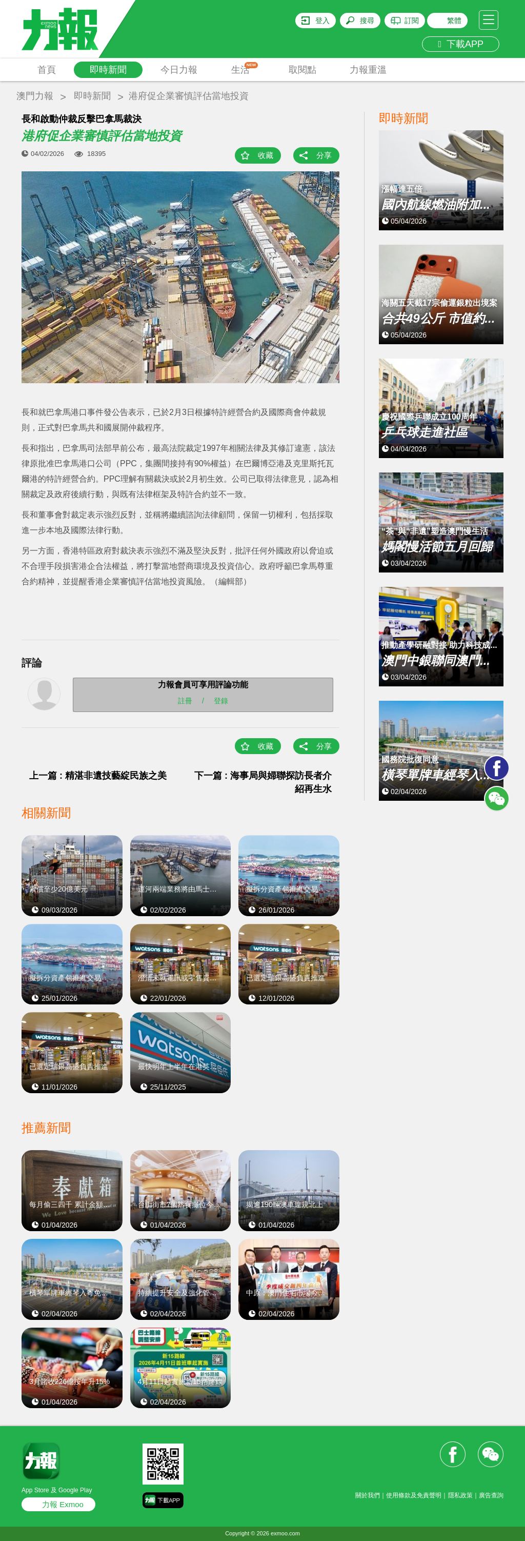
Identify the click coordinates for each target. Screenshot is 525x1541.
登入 (322, 20)
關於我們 (367, 1495)
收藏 (265, 155)
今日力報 (178, 70)
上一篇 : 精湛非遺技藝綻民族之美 (98, 775)
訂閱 (412, 20)
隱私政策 (460, 1495)
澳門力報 (34, 96)
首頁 (46, 70)
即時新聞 (108, 70)
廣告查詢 (491, 1495)
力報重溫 (368, 70)
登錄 (221, 701)
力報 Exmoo (63, 1504)
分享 (324, 155)
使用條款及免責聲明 (413, 1495)
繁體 (454, 20)
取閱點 (302, 70)
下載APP (460, 44)
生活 (244, 68)
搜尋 (367, 20)
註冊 (185, 701)
